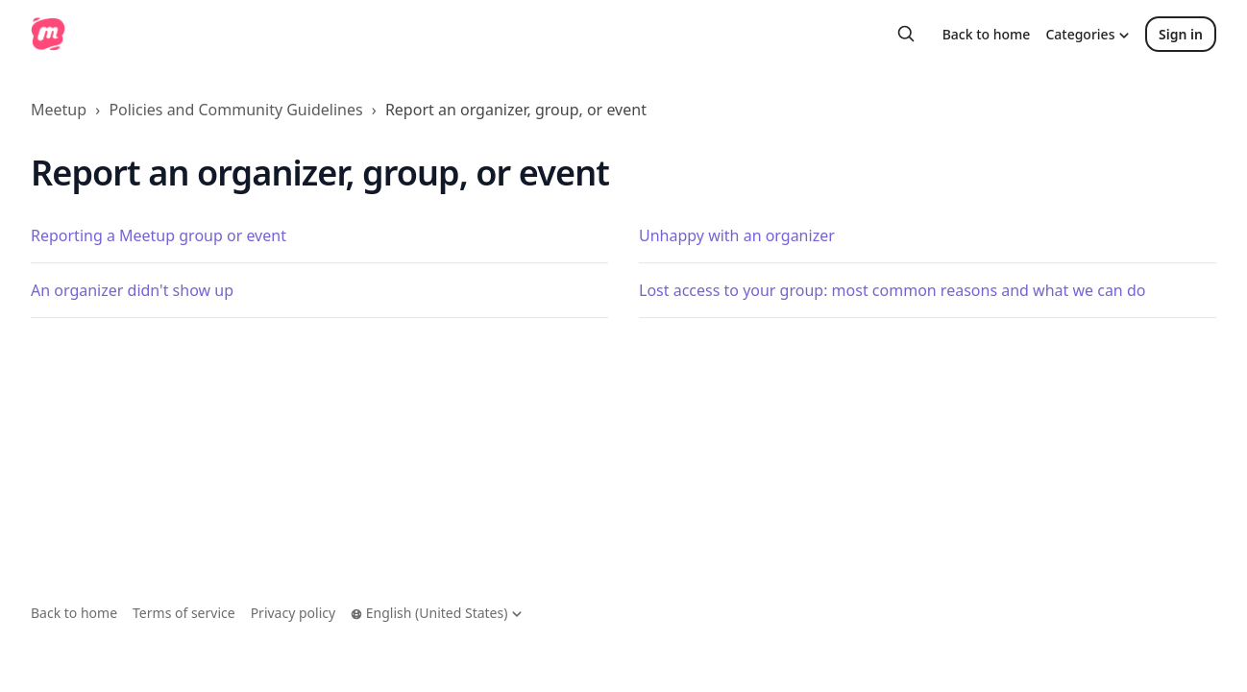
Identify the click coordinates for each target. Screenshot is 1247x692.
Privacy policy (293, 613)
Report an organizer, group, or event (516, 109)
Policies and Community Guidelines (235, 109)
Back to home (986, 34)
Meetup (58, 109)
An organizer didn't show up (132, 290)
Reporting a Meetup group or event (158, 235)
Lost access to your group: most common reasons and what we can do (892, 290)
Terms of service (184, 613)
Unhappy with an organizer (737, 235)
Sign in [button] (1181, 34)
